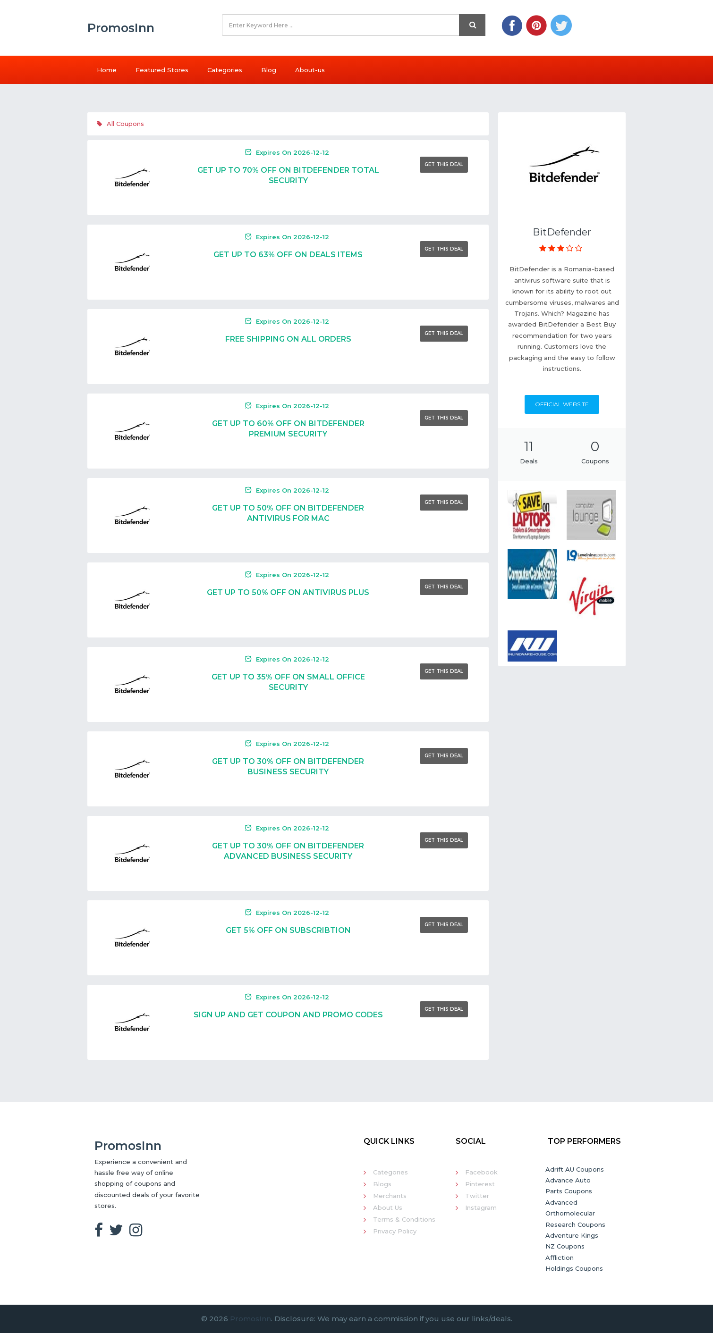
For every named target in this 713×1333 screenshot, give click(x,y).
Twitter (477, 1195)
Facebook (481, 1172)
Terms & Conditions (404, 1219)
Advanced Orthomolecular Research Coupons (575, 1213)
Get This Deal (443, 164)
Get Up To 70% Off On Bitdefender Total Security (288, 175)
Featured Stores (162, 70)
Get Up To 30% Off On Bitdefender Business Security (288, 766)
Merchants (390, 1195)
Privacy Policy (394, 1231)
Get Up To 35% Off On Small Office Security (288, 682)
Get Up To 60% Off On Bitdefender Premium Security (288, 428)
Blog (268, 70)
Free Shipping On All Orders (288, 339)
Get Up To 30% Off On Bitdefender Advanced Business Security (288, 851)
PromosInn (250, 1318)
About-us (310, 70)
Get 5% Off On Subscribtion (288, 930)
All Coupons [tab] (120, 123)
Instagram (481, 1207)
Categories (224, 70)
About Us (387, 1207)
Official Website (562, 404)
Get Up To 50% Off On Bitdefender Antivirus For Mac (288, 513)
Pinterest (480, 1184)
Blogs (382, 1184)
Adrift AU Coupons (574, 1169)
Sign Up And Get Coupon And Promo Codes (288, 1014)
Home (107, 70)
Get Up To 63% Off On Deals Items (288, 254)
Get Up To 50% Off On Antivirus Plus (288, 592)
